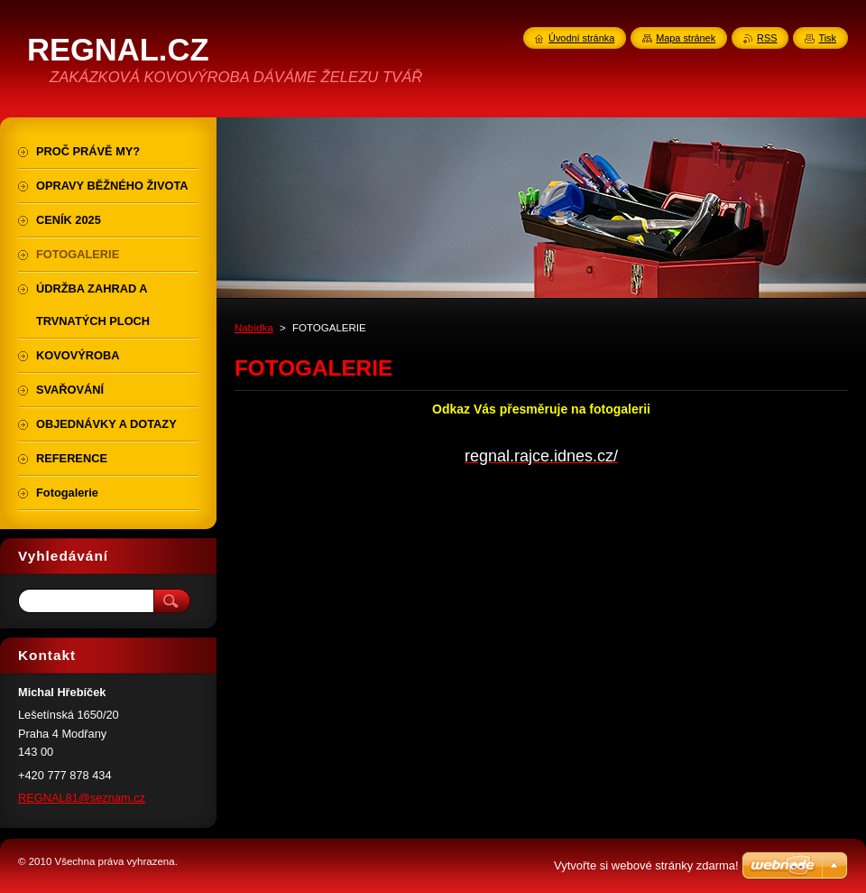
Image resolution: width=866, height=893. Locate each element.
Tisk (827, 38)
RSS (767, 38)
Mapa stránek (685, 38)
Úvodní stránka (581, 38)
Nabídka (254, 327)
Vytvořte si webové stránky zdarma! (646, 865)
